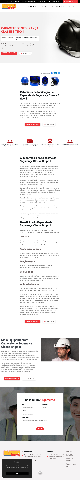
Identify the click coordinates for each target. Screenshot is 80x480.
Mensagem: (26, 417)
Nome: (24, 404)
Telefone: (44, 404)
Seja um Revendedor (70, 1)
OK (17, 473)
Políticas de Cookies (69, 459)
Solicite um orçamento (9, 53)
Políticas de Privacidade (69, 455)
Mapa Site (69, 451)
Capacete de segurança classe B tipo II (26, 38)
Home (4, 37)
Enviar (40, 428)
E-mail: (24, 411)
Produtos (11, 37)
